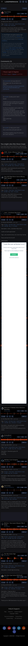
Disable (14, 254)
